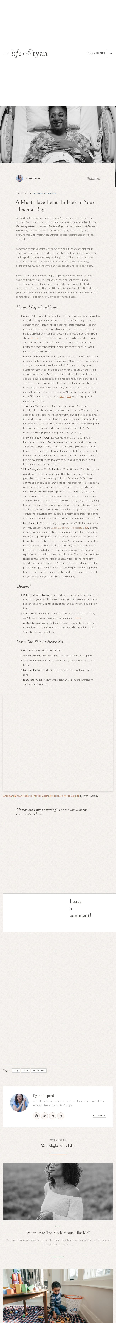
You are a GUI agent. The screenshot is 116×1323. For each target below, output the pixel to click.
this (62, 396)
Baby (16, 1070)
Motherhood (39, 1070)
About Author (93, 178)
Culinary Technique (45, 193)
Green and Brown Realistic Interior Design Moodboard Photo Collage (41, 795)
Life (58, 1226)
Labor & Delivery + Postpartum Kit (69, 527)
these (79, 617)
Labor (25, 1070)
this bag (34, 337)
